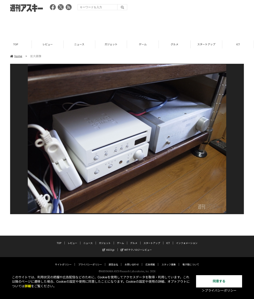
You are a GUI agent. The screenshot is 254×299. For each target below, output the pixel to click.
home (16, 56)
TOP (15, 44)
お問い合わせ (132, 260)
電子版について (190, 260)
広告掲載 (150, 260)
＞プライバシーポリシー (219, 290)
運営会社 (113, 260)
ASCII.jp (108, 246)
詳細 (28, 286)
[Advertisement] (127, 25)
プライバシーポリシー (90, 260)
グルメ (174, 44)
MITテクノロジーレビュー (136, 246)
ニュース (79, 44)
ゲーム (143, 44)
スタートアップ (206, 44)
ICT (238, 44)
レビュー (47, 44)
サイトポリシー (63, 260)
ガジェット (111, 44)
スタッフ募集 (169, 260)
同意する (219, 281)
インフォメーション (186, 239)
